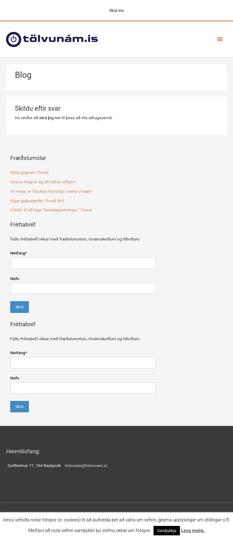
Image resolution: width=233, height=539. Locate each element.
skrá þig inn (49, 117)
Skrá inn (116, 10)
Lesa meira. (193, 530)
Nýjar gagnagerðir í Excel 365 (37, 200)
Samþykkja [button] (166, 530)
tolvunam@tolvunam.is (86, 465)
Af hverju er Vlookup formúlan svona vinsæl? (51, 191)
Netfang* (18, 252)
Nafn (14, 278)
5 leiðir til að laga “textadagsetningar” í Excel (51, 209)
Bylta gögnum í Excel (29, 172)
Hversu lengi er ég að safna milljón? (43, 181)
